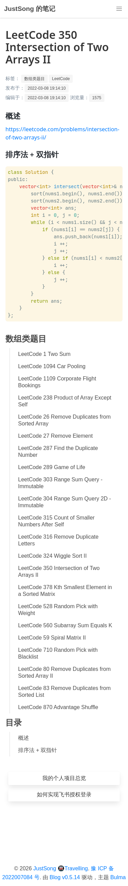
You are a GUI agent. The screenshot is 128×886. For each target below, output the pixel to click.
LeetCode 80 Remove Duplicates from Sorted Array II (64, 672)
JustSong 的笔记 (29, 8)
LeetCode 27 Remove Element (55, 436)
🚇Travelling (73, 868)
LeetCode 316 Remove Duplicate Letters (58, 540)
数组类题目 (34, 78)
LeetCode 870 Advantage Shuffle (58, 707)
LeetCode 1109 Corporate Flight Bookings (57, 382)
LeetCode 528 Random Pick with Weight (58, 609)
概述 (23, 738)
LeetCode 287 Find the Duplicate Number (58, 451)
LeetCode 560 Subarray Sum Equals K (65, 625)
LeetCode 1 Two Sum (44, 354)
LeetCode (61, 78)
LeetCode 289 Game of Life (51, 467)
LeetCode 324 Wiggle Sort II (52, 556)
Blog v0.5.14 (64, 877)
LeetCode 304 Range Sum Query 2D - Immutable (64, 502)
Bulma (118, 877)
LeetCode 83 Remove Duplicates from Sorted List (64, 691)
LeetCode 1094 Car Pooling (51, 366)
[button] (119, 9)
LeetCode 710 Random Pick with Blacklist (58, 653)
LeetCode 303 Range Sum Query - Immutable (60, 483)
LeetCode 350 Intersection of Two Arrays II (59, 571)
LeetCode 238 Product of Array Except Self (64, 401)
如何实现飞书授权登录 (64, 794)
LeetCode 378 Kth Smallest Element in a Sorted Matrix (65, 590)
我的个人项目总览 (64, 778)
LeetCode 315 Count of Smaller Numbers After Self (56, 521)
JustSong (44, 868)
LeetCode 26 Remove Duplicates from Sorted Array (64, 420)
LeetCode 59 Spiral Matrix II (52, 638)
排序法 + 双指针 (37, 750)
